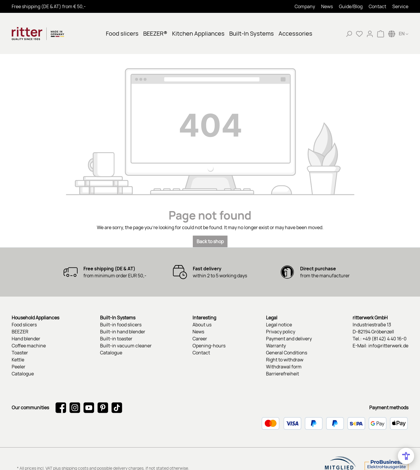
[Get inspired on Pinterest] (102, 407)
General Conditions (286, 352)
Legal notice (279, 324)
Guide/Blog (351, 6)
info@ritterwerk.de (388, 345)
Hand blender (26, 338)
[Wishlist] (359, 33)
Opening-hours (208, 345)
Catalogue (23, 373)
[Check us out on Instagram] (74, 407)
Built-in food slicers (120, 324)
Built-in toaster (116, 338)
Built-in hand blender (122, 331)
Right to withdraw (284, 359)
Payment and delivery (289, 338)
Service (400, 6)
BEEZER (20, 331)
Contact (377, 6)
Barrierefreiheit (282, 373)
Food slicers (24, 324)
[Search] (349, 33)
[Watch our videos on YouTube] (88, 407)
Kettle (18, 359)
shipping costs (75, 449)
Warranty (276, 345)
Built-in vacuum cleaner (126, 345)
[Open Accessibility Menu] (406, 456)
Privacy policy (280, 331)
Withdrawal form (284, 366)
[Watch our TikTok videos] (116, 407)
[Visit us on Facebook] (60, 407)
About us (201, 324)
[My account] (370, 33)
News (327, 6)
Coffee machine (29, 345)
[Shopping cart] (381, 33)
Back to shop (210, 241)
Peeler (18, 366)
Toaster (20, 352)
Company (305, 6)
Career (199, 338)
